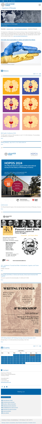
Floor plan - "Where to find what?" (9, 403)
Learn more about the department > (20, 36)
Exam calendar (6, 413)
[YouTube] (4, 387)
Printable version (32, 422)
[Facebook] (2, 387)
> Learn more (4, 26)
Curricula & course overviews (8, 402)
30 (22, 363)
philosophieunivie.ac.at (6, 382)
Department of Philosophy (9, 8)
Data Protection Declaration (22, 422)
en (2, 1)
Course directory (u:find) (8, 400)
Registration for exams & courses (9, 409)
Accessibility (12, 422)
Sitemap (3, 422)
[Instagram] (7, 387)
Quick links (13, 1)
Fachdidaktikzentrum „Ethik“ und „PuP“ (10, 407)
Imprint (7, 422)
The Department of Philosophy (9, 24)
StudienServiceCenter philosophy (9, 405)
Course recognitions (7, 411)
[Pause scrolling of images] (6, 11)
